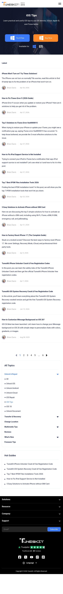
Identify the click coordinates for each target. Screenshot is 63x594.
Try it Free (17, 38)
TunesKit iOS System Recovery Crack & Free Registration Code (32, 469)
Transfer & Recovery (31, 416)
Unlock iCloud (11, 393)
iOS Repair (10, 397)
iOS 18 (9, 406)
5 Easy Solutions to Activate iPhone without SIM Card (28, 484)
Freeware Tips (10, 442)
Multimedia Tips (31, 427)
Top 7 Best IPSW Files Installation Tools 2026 (25, 474)
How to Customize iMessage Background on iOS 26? (23, 320)
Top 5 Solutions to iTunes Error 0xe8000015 (20, 123)
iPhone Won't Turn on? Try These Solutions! (19, 73)
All (7, 379)
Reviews (7, 432)
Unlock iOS (10, 383)
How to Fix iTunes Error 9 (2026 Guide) (17, 98)
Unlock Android (12, 388)
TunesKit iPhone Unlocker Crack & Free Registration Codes (26, 263)
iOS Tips (9, 402)
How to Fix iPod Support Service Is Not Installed (26, 479)
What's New (31, 437)
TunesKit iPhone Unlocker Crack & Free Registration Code (30, 464)
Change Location (11, 422)
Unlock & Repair (31, 374)
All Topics (9, 365)
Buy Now (45, 38)
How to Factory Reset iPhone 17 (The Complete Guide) (24, 235)
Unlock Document (13, 411)
